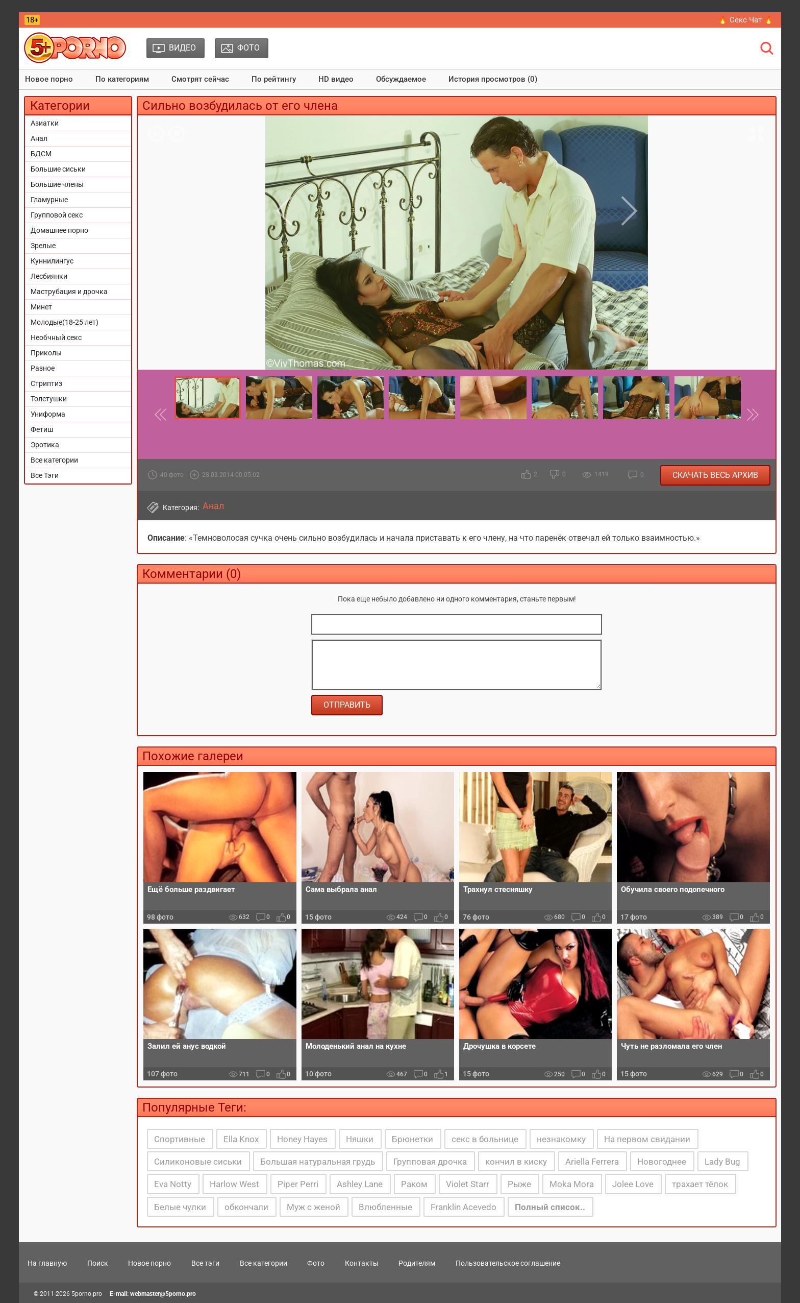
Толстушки (49, 399)
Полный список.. (550, 1207)
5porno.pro (86, 1293)
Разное (43, 368)
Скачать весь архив (715, 475)
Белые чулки (180, 1207)
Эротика (45, 445)
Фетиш (42, 429)
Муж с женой (313, 1207)
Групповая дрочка (430, 1161)
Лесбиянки (49, 276)
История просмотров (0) (492, 79)
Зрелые (43, 246)
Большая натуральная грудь (317, 1161)
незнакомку (561, 1139)
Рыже (519, 1184)
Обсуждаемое (401, 79)
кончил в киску (516, 1161)
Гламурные (49, 200)
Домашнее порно (59, 230)
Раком (414, 1184)
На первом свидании (647, 1139)
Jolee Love (633, 1184)
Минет (41, 307)
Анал (39, 138)
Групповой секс (57, 215)
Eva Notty (172, 1184)
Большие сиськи (58, 169)
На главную (47, 1263)
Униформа (48, 414)
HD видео (336, 79)
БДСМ (41, 154)
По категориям (122, 79)
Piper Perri (298, 1184)
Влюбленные (385, 1207)
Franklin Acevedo (463, 1207)
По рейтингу (274, 79)
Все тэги (205, 1263)
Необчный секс (56, 337)
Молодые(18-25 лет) (64, 322)
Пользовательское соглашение (508, 1263)
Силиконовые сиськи (198, 1161)
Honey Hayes (302, 1139)
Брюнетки (412, 1139)
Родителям (416, 1263)
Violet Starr (467, 1184)
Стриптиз (46, 383)
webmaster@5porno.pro (163, 1293)
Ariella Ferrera (592, 1161)
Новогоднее (661, 1161)
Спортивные (179, 1139)
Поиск (97, 1263)
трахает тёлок (700, 1184)
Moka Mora (571, 1184)
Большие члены (57, 184)
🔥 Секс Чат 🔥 (745, 20)
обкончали (246, 1207)
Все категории (54, 460)
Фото (315, 1263)
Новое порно (49, 79)
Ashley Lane (360, 1184)
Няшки (359, 1139)
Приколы (46, 353)
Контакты (362, 1263)
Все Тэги (45, 475)
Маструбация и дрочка (69, 291)
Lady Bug (722, 1161)
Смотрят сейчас (200, 79)
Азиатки (45, 123)
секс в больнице (485, 1139)
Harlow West (234, 1184)
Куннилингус (52, 261)
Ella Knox (241, 1139)
